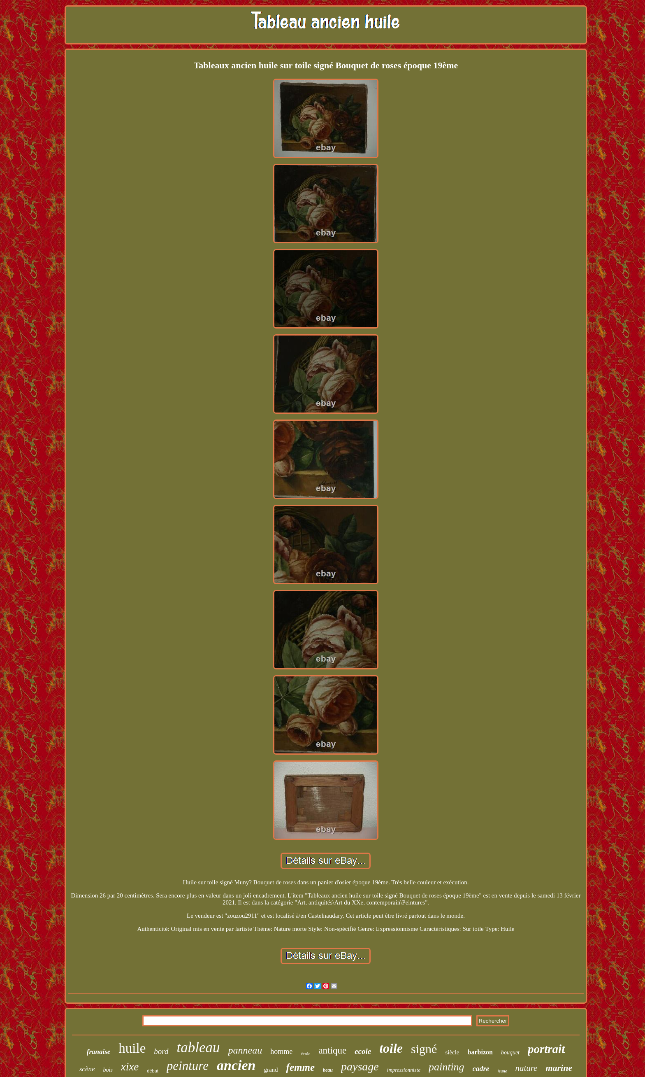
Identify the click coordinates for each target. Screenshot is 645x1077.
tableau (198, 1048)
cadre (481, 1069)
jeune (502, 1071)
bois (108, 1070)
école (305, 1053)
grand (271, 1069)
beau (328, 1070)
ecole (363, 1051)
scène (87, 1069)
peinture (188, 1065)
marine (558, 1068)
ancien (236, 1065)
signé (424, 1049)
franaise (99, 1052)
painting (446, 1067)
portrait (546, 1049)
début (152, 1070)
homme (281, 1051)
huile (132, 1048)
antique (332, 1050)
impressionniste (403, 1070)
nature (526, 1068)
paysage (360, 1066)
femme (300, 1067)
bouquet (510, 1052)
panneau (245, 1050)
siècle (452, 1052)
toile (391, 1048)
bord (161, 1051)
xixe (130, 1067)
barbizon (480, 1052)
